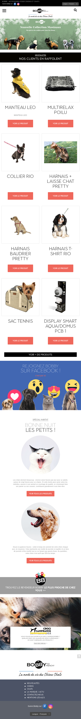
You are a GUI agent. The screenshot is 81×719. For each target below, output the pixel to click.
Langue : (68, 4)
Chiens (30, 686)
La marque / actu (35, 692)
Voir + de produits (40, 354)
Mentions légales (36, 698)
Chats (30, 689)
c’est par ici (40, 375)
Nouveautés (33, 683)
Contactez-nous (35, 695)
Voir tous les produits (40, 494)
